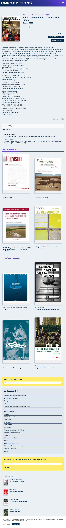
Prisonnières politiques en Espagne (47, 309)
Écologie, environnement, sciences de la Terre (17, 406)
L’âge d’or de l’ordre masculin (45, 368)
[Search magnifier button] (61, 382)
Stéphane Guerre (30, 14)
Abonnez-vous (57, 40)
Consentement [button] (7, 524)
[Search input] (32, 382)
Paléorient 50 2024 (41, 198)
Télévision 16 (7, 198)
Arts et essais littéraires (11, 398)
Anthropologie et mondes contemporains (16, 395)
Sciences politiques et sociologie (14, 446)
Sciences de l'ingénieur (11, 443)
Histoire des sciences (10, 417)
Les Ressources (40, 248)
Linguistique (7, 419)
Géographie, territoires (10, 411)
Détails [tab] (6, 130)
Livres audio (7, 422)
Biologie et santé (9, 401)
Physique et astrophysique (12, 433)
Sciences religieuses (10, 448)
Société (6, 451)
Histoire (6, 414)
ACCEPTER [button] (15, 524)
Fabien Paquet (44, 14)
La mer (5, 309)
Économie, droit (8, 409)
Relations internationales (11, 438)
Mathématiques (8, 425)
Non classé (7, 427)
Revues (26, 27)
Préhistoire (7, 435)
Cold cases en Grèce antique (12, 368)
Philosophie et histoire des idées (14, 430)
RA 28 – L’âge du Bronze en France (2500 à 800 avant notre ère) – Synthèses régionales (17, 249)
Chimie (6, 403)
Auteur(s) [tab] (7, 126)
